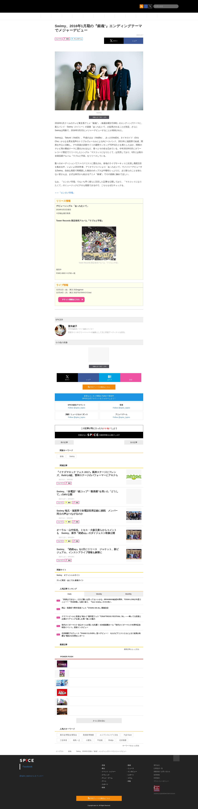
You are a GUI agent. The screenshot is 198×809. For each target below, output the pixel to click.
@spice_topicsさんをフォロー (31, 776)
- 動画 (129, 765)
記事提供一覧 (158, 768)
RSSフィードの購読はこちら (100, 387)
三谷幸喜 (62, 740)
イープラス (59, 751)
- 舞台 (103, 768)
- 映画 (103, 787)
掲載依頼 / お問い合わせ (162, 771)
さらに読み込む (106, 721)
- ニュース (130, 768)
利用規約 (157, 778)
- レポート (130, 775)
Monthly (128, 594)
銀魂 (61, 456)
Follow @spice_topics (76, 408)
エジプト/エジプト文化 (108, 735)
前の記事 (62, 442)
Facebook (27, 766)
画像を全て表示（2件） (99, 117)
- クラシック (105, 775)
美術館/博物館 (87, 735)
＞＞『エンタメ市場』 (65, 193)
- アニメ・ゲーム (107, 778)
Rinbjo (110, 740)
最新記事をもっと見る (132, 649)
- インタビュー (132, 771)
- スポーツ (104, 784)
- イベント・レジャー (108, 771)
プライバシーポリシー (161, 781)
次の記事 (136, 442)
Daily (69, 594)
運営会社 (157, 765)
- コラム (129, 778)
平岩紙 (99, 740)
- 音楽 (103, 765)
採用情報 (157, 775)
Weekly (99, 594)
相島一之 (75, 740)
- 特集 (129, 781)
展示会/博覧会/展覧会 (67, 735)
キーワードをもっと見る (131, 746)
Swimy (71, 456)
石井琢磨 (121, 740)
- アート (103, 781)
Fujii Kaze (127, 735)
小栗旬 (87, 740)
